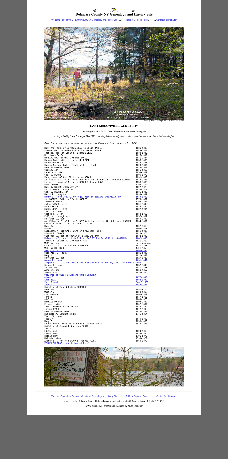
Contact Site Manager (166, 20)
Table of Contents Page (137, 20)
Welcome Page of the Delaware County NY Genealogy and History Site (84, 20)
